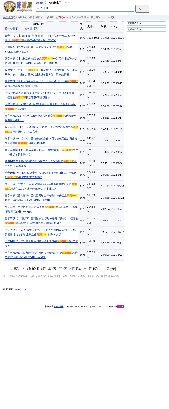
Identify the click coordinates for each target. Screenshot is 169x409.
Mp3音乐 (41, 2)
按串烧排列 (12, 28)
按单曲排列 (31, 28)
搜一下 (142, 8)
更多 (67, 2)
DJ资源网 (8, 17)
